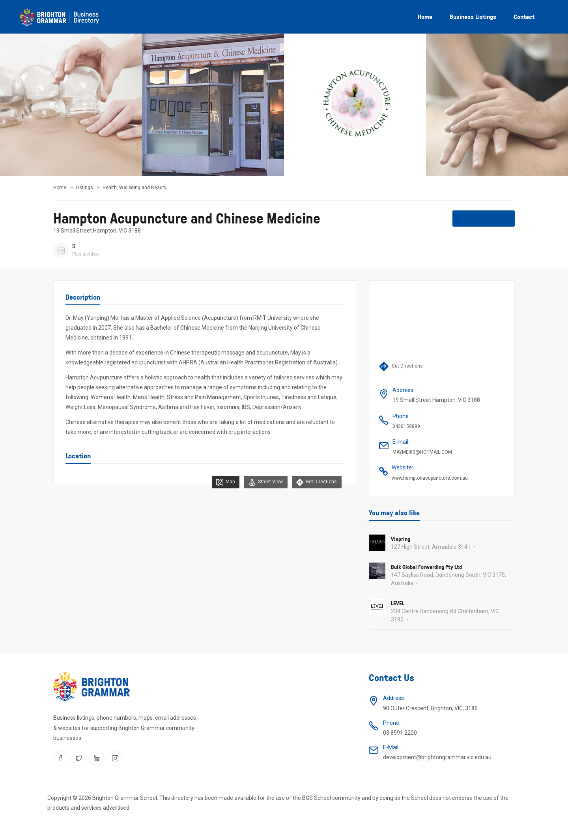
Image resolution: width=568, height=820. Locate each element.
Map (219, 482)
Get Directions (315, 482)
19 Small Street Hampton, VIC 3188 (97, 230)
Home (425, 16)
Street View (262, 482)
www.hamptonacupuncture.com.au (430, 478)
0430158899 (406, 426)
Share (484, 217)
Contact (524, 16)
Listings (84, 187)
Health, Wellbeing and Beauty (134, 187)
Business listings (473, 16)
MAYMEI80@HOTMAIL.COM (422, 452)
